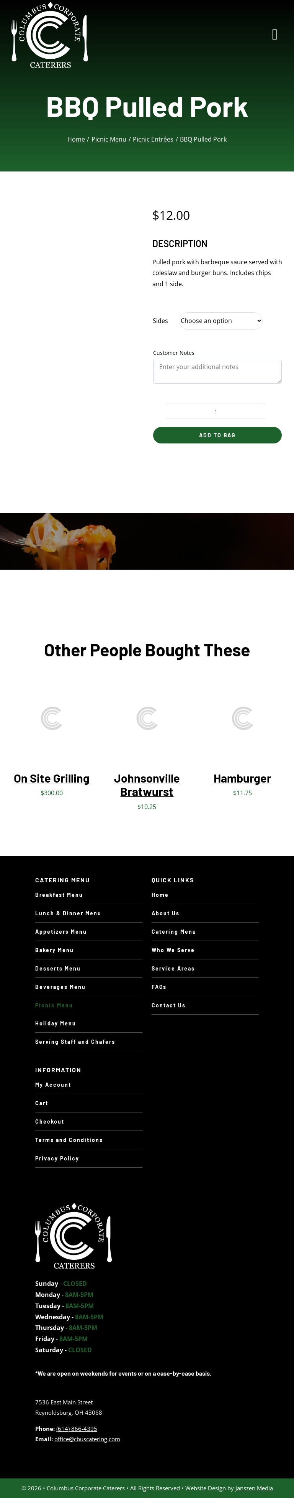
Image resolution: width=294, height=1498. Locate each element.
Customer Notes (173, 352)
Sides (160, 320)
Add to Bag (217, 435)
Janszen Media (254, 1488)
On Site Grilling (52, 778)
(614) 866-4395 (76, 1428)
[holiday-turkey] (73, 1206)
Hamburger (242, 778)
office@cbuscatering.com (87, 1439)
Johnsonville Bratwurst (147, 784)
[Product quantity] (216, 411)
